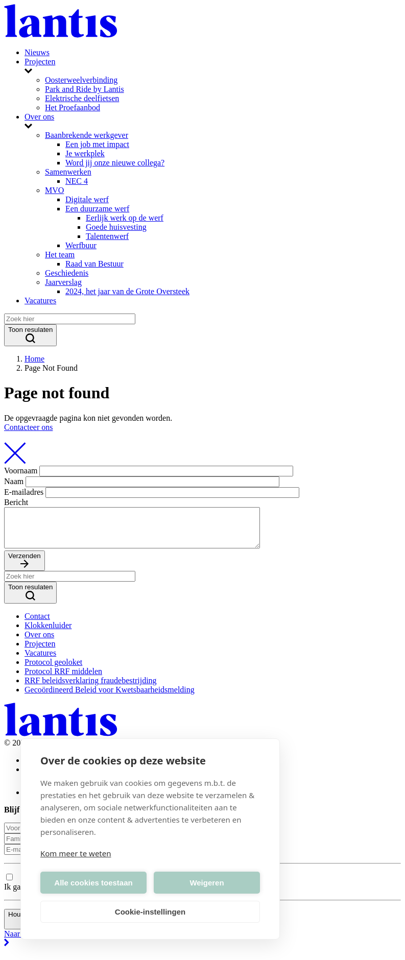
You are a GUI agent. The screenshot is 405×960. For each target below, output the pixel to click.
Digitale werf (87, 199)
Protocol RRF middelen (63, 679)
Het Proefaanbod (72, 107)
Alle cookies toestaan (93, 882)
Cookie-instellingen (150, 911)
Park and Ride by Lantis (84, 89)
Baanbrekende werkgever (86, 135)
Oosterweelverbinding (81, 80)
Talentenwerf (107, 236)
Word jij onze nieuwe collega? (114, 162)
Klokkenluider (48, 633)
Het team (60, 254)
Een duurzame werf (97, 208)
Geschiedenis (66, 273)
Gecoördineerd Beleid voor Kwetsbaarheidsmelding (110, 697)
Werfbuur (81, 245)
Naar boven (202, 946)
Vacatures (40, 300)
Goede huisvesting (116, 227)
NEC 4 (76, 181)
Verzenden (24, 568)
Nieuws (37, 52)
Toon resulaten (30, 335)
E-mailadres (23, 492)
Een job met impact (97, 144)
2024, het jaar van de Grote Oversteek (127, 291)
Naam (13, 481)
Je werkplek (85, 153)
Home (34, 358)
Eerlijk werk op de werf (124, 217)
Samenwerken (68, 171)
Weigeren (206, 882)
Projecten (40, 61)
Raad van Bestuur (94, 263)
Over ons (39, 116)
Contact (37, 623)
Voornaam (20, 470)
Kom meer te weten (75, 853)
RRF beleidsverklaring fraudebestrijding (91, 688)
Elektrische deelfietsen (82, 98)
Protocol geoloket (53, 669)
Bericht (16, 502)
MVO (54, 190)
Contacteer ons (28, 427)
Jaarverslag (63, 282)
